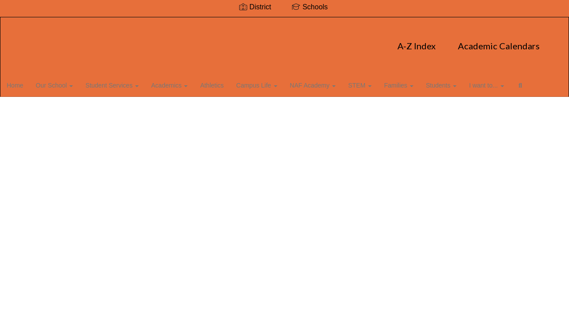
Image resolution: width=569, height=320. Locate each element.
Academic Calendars (316, 41)
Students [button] (463, 81)
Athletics (229, 81)
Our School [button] (69, 81)
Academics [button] (186, 81)
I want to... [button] (509, 81)
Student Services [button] (127, 81)
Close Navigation (65, 107)
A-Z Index (233, 41)
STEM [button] (380, 81)
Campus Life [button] (274, 81)
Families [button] (419, 81)
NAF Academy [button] (332, 81)
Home (28, 81)
